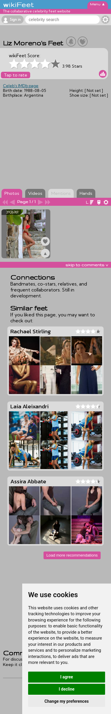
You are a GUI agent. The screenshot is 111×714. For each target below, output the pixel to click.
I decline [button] (66, 689)
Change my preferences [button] (66, 701)
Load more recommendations (72, 555)
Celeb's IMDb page (20, 85)
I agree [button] (66, 677)
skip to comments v (86, 264)
